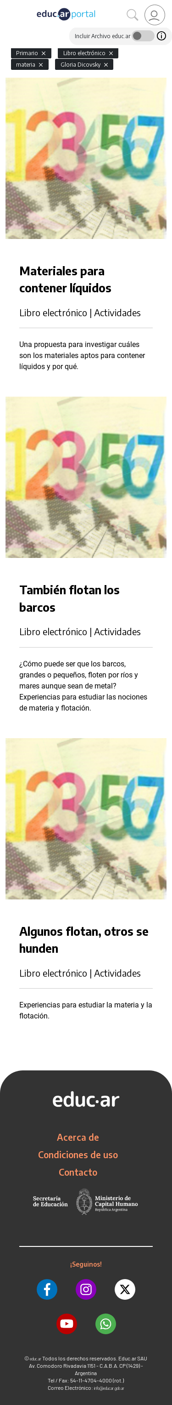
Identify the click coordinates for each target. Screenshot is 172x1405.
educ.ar (35, 1358)
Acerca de (78, 1137)
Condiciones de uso (78, 1154)
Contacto (78, 1171)
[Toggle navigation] (8, 5)
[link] (154, 15)
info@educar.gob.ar (109, 1388)
